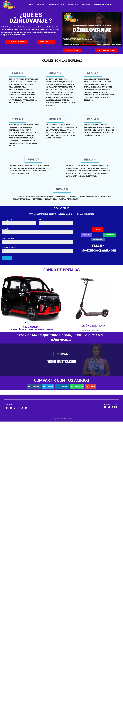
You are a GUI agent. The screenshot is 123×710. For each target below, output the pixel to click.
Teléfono (42, 220)
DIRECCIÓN (6, 229)
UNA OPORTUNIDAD (73, 4)
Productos (41, 4)
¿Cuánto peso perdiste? (9, 247)
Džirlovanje (86, 4)
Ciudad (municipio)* (8, 238)
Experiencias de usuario (102, 4)
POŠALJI (7, 257)
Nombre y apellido (8, 220)
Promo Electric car (56, 4)
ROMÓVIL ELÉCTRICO (92, 325)
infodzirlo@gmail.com (98, 250)
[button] (2, 298)
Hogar (31, 4)
